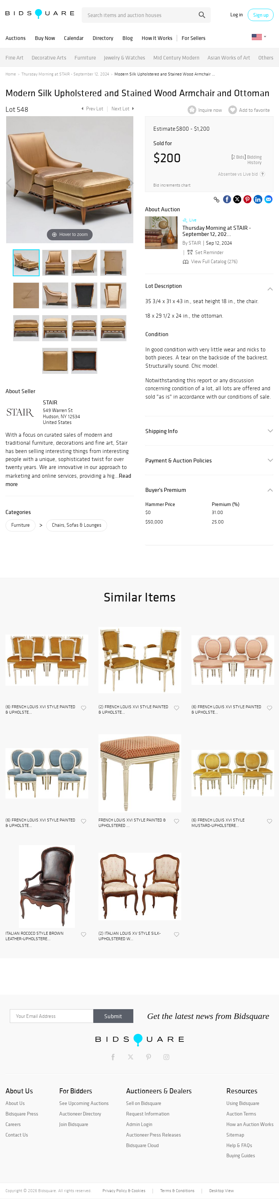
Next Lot (123, 109)
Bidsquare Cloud (142, 1145)
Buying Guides (240, 1155)
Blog (127, 37)
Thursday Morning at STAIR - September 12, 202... (216, 231)
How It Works (157, 37)
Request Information (147, 1113)
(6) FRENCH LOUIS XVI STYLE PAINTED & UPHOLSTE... (40, 709)
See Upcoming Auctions (84, 1103)
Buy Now (45, 37)
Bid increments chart (171, 185)
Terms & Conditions (177, 1190)
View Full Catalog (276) (209, 261)
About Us (15, 1103)
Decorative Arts (49, 57)
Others (266, 57)
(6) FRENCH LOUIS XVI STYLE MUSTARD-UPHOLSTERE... (217, 822)
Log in (236, 14)
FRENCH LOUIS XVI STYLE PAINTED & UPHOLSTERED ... (132, 822)
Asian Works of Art (228, 57)
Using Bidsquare (242, 1103)
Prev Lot (91, 109)
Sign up (260, 15)
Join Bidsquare (73, 1124)
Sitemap (235, 1134)
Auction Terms (241, 1113)
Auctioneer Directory (80, 1113)
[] (246, 160)
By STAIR (191, 243)
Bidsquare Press (21, 1113)
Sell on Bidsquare (143, 1103)
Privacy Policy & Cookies (123, 1190)
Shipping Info (161, 431)
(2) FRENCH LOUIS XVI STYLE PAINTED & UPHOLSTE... (133, 709)
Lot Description (163, 285)
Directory (103, 37)
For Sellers (194, 37)
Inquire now (210, 110)
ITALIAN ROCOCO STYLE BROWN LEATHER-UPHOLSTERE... (34, 936)
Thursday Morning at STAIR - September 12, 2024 (65, 74)
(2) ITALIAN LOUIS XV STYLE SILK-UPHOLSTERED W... (129, 936)
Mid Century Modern (176, 57)
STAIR (50, 402)
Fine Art (14, 57)
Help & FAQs (239, 1145)
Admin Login (139, 1124)
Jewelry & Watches (124, 57)
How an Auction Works (250, 1124)
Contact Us (16, 1134)
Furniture (85, 57)
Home (10, 74)
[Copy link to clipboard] (216, 200)
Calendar (74, 37)
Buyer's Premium (165, 489)
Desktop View (221, 1190)
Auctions (15, 37)
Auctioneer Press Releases (153, 1134)
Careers (13, 1124)
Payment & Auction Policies (178, 460)
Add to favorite (254, 110)
